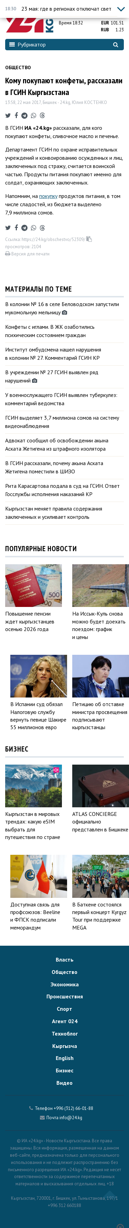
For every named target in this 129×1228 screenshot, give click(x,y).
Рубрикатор (27, 44)
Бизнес (64, 1070)
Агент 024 (64, 1021)
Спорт (64, 1008)
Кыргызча (64, 1045)
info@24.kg (71, 1118)
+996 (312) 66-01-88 (73, 1108)
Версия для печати (27, 254)
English (65, 1057)
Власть (65, 959)
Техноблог (65, 1033)
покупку (48, 195)
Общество (18, 67)
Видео (64, 1082)
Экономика (65, 984)
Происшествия (64, 996)
